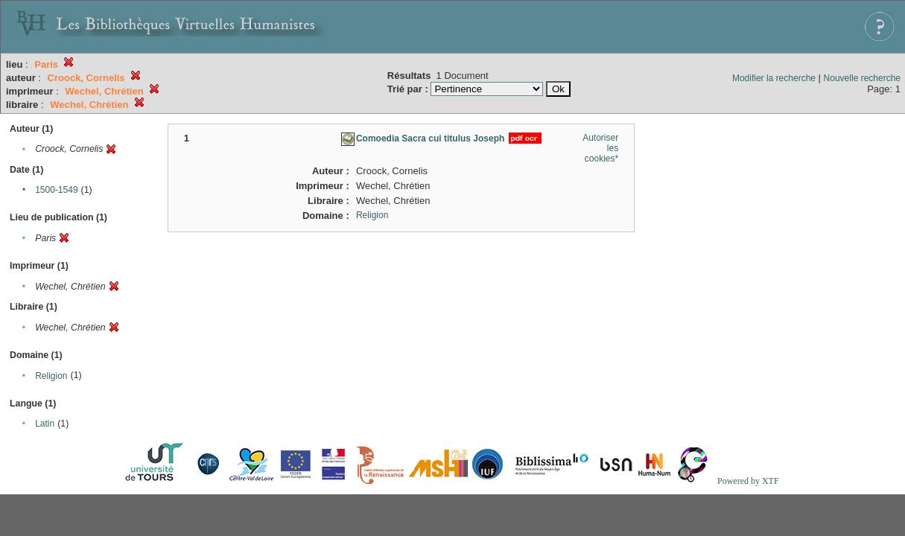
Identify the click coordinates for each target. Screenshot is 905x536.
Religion (51, 376)
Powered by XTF (748, 481)
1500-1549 (56, 190)
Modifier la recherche (774, 78)
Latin (44, 423)
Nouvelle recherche (862, 78)
